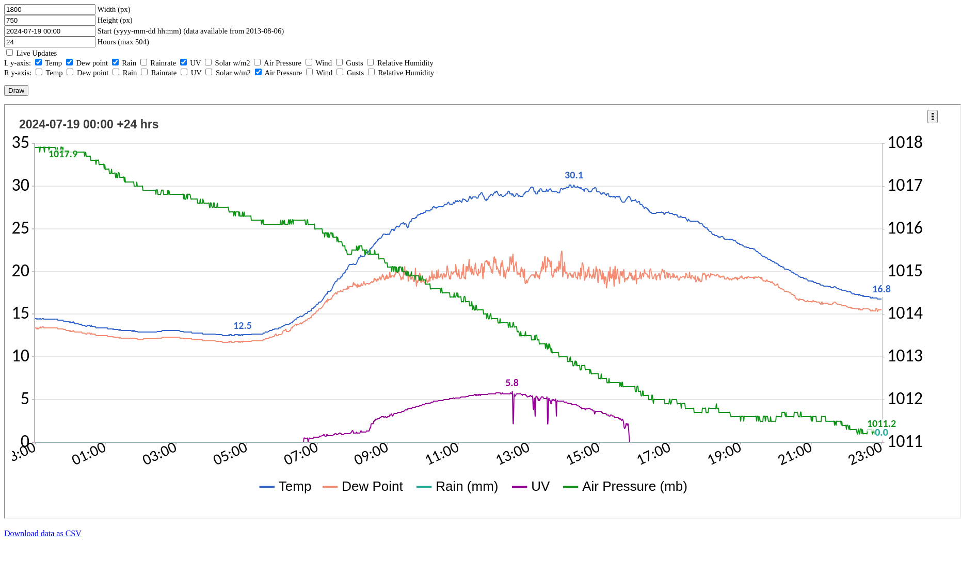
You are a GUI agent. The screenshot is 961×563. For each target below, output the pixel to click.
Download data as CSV (43, 533)
